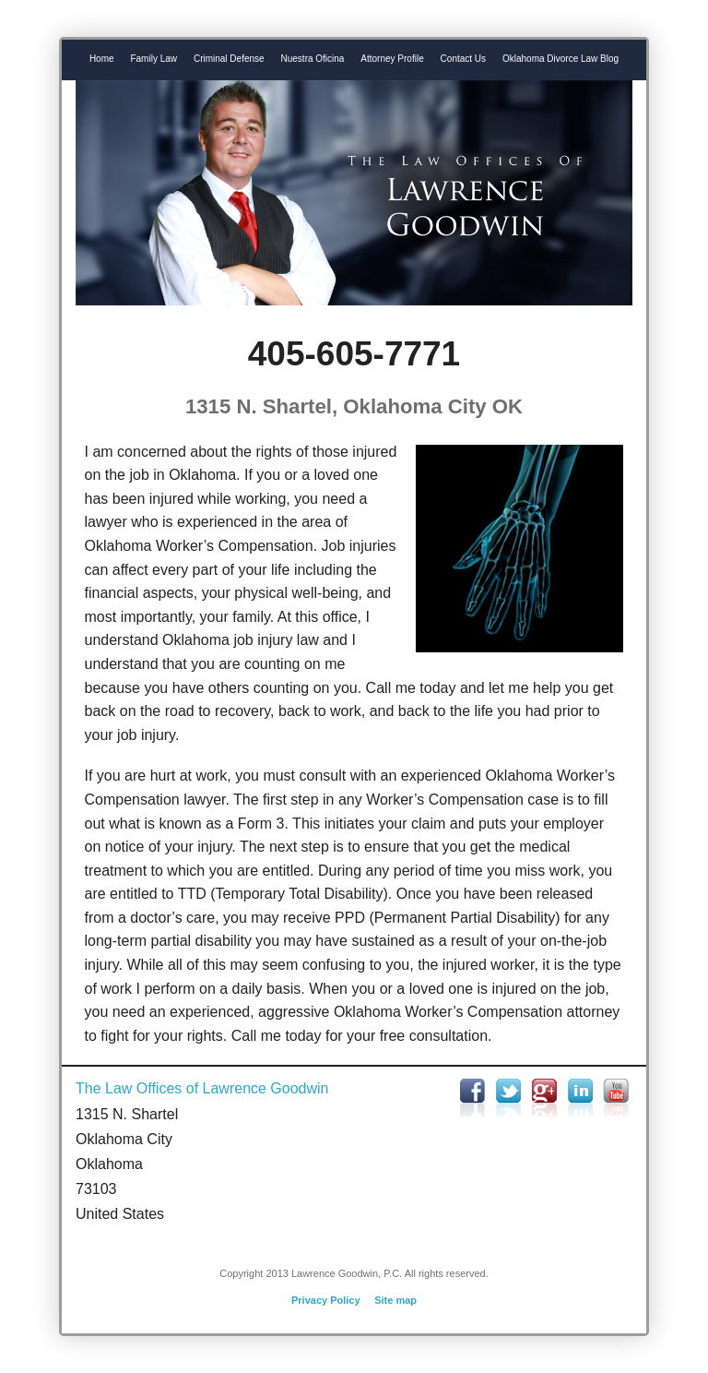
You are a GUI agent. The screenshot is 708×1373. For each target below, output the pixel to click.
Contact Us (463, 59)
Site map (395, 1300)
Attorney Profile (391, 59)
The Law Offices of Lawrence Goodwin (202, 1088)
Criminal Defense (229, 59)
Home (101, 59)
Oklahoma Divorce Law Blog (560, 59)
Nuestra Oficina (313, 59)
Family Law (153, 59)
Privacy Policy (325, 1300)
